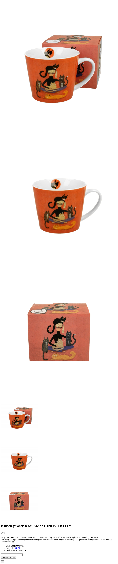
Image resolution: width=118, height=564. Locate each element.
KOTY (17, 548)
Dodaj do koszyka (9, 557)
